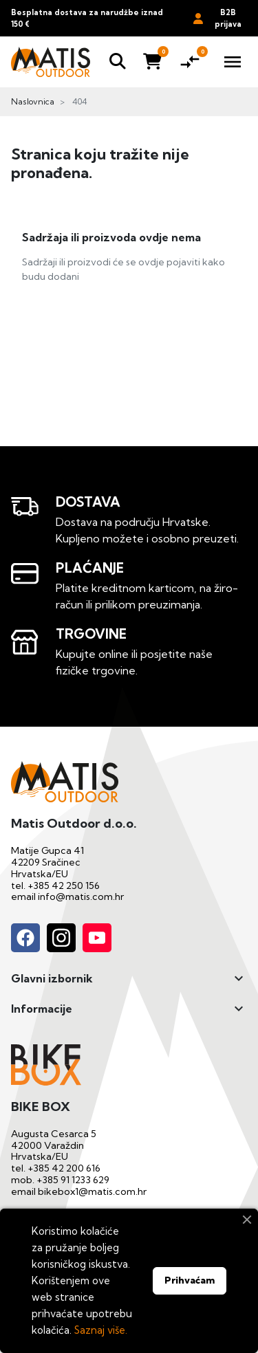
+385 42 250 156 (64, 885)
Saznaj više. (100, 1329)
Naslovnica (32, 101)
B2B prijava (217, 18)
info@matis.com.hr (81, 896)
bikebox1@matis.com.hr (92, 1191)
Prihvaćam (189, 1280)
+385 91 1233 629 (72, 1180)
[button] (117, 62)
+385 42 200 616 (64, 1168)
